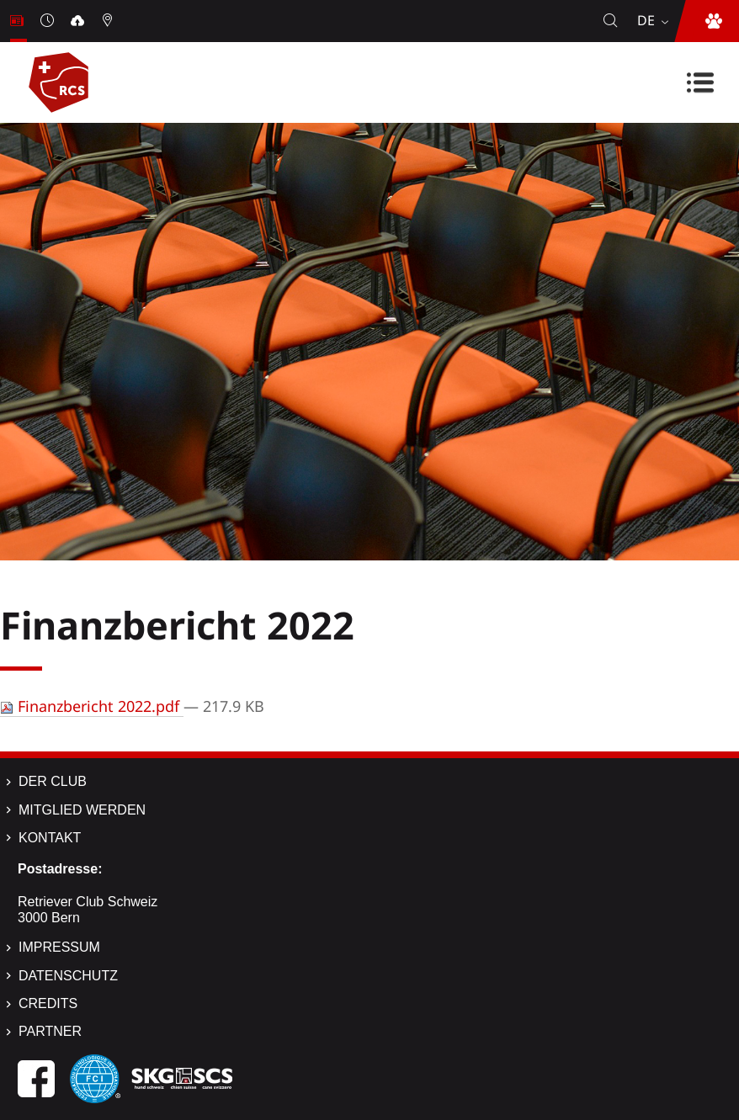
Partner (50, 1031)
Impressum (59, 947)
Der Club (53, 781)
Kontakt (50, 838)
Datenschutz (68, 976)
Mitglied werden (82, 810)
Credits (48, 1003)
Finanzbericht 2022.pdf (91, 706)
